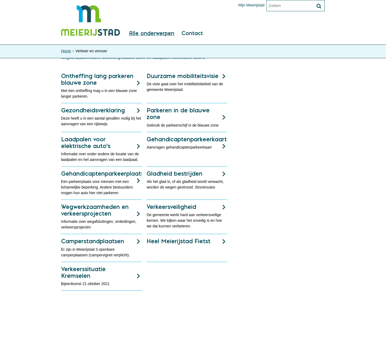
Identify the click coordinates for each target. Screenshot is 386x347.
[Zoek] (319, 6)
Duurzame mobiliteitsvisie (182, 76)
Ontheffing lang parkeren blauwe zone (97, 79)
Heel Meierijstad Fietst (178, 241)
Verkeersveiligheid (171, 207)
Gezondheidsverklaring (93, 110)
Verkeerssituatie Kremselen (83, 272)
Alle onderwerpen (151, 33)
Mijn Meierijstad (251, 5)
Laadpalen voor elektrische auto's (85, 142)
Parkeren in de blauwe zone (178, 113)
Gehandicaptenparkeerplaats (101, 173)
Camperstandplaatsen (92, 241)
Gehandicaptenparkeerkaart (187, 139)
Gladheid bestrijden (174, 173)
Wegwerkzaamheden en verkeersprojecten (95, 210)
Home (66, 51)
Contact (192, 33)
